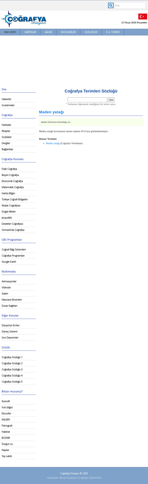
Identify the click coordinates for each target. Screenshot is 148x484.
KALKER (6, 419)
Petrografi (7, 425)
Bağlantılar (7, 149)
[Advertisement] (74, 61)
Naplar (5, 450)
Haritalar (30, 32)
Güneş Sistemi (9, 331)
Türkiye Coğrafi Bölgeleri (15, 199)
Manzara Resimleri (12, 299)
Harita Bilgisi (8, 193)
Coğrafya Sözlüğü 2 (12, 363)
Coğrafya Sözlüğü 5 (12, 381)
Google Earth (9, 261)
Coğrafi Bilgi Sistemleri (14, 249)
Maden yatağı (51, 112)
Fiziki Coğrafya (9, 169)
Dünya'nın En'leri (10, 325)
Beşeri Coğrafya (10, 175)
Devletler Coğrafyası (12, 223)
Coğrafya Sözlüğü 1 (12, 357)
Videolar (6, 287)
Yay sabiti (7, 456)
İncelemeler (68, 32)
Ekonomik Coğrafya (12, 181)
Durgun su (7, 444)
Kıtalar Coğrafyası (11, 205)
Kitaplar (6, 131)
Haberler (6, 99)
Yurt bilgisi (7, 407)
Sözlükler (90, 32)
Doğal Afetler (9, 211)
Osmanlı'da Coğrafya (13, 230)
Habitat (6, 431)
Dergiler (6, 143)
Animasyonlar (9, 281)
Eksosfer (6, 413)
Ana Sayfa (10, 32)
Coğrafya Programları (13, 255)
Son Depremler (10, 337)
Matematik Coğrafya (13, 187)
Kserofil (6, 401)
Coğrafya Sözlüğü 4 (12, 375)
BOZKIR (6, 437)
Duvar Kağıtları (9, 305)
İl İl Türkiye (113, 32)
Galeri (48, 32)
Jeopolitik (7, 217)
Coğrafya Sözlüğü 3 (12, 369)
